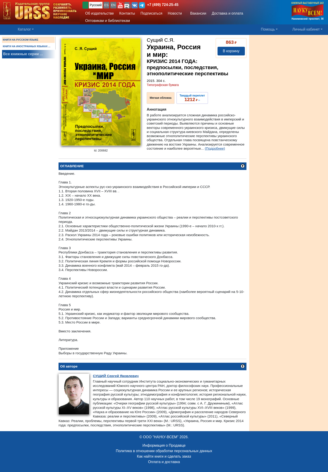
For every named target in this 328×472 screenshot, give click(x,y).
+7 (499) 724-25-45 (162, 5)
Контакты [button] (127, 13)
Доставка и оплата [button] (227, 13)
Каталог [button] (24, 29)
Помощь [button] (268, 29)
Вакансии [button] (197, 13)
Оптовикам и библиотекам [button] (107, 21)
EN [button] (113, 5)
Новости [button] (175, 13)
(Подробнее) (215, 148)
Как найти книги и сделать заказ (164, 456)
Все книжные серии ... (23, 54)
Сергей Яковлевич (116, 376)
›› (192, 98)
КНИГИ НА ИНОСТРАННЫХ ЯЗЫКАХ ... (26, 46)
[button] (120, 5)
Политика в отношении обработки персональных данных (164, 451)
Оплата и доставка (164, 462)
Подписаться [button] (151, 13)
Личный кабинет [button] (306, 29)
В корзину (231, 51)
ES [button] (106, 5)
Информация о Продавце (163, 445)
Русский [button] (96, 5)
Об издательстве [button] (99, 13)
